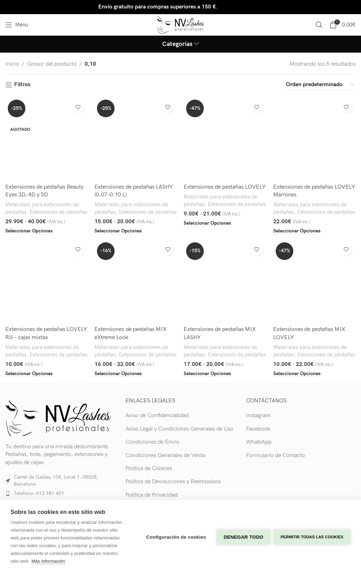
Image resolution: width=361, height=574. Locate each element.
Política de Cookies (149, 468)
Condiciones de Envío (152, 442)
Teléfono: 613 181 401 (39, 493)
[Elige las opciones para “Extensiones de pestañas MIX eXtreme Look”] (118, 374)
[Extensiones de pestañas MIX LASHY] (225, 281)
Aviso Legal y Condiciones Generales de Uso (179, 429)
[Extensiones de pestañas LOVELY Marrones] (315, 138)
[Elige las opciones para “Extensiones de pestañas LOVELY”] (207, 223)
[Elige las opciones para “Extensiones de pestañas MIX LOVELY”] (297, 374)
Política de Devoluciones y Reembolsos (173, 481)
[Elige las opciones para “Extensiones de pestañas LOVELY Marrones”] (297, 231)
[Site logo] (180, 24)
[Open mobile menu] (17, 25)
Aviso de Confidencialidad (157, 415)
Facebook (258, 429)
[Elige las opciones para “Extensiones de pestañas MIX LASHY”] (207, 374)
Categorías (177, 44)
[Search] (319, 25)
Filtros (22, 85)
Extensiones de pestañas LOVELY (225, 186)
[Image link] (58, 418)
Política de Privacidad (152, 495)
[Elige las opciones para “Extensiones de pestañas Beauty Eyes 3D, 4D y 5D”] (29, 231)
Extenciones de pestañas (58, 212)
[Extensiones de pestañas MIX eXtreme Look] (136, 281)
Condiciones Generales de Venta (165, 455)
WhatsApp (258, 442)
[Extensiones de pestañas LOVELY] (225, 138)
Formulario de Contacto (275, 455)
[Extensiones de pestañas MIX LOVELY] (315, 281)
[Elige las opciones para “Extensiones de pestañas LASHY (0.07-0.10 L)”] (118, 231)
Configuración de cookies (176, 536)
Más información (48, 561)
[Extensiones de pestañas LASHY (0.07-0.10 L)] (136, 138)
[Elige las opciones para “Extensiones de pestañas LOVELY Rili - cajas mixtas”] (29, 374)
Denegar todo (243, 536)
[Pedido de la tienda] (320, 84)
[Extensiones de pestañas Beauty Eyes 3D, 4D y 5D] (46, 138)
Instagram (258, 415)
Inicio (12, 64)
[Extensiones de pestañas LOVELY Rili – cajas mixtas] (46, 281)
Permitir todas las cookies (312, 537)
